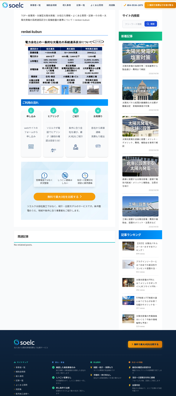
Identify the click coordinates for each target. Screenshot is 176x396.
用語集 (112, 5)
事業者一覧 (35, 5)
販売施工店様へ (21, 393)
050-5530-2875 (133, 5)
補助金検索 (51, 5)
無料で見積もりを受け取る (160, 5)
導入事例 (66, 5)
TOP (23, 15)
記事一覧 (80, 5)
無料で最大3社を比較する (145, 344)
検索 (151, 23)
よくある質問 (97, 5)
